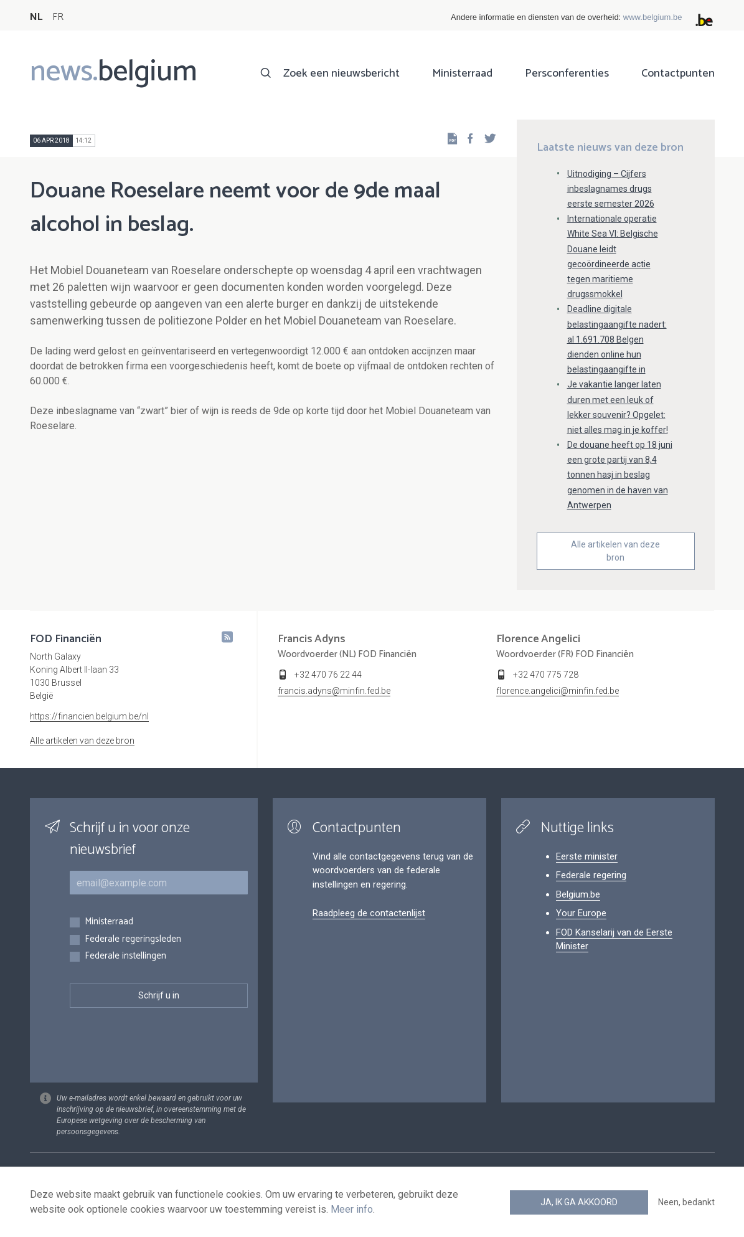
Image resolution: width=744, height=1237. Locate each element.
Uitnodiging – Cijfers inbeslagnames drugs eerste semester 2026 (610, 189)
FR (58, 17)
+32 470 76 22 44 (328, 675)
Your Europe (581, 913)
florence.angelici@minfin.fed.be (557, 691)
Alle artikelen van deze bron (615, 550)
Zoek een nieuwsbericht (341, 73)
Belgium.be (578, 894)
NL (36, 17)
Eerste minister (587, 856)
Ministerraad (462, 73)
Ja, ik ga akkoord (579, 1202)
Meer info (352, 1209)
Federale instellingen (125, 956)
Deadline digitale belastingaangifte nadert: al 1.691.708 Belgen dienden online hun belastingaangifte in (617, 339)
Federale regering (591, 875)
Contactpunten (678, 73)
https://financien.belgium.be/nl (89, 716)
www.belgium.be (652, 17)
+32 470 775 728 (545, 675)
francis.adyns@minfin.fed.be (334, 691)
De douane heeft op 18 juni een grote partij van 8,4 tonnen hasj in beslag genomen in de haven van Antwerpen (619, 475)
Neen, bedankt (686, 1202)
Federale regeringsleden (133, 939)
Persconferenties (567, 73)
